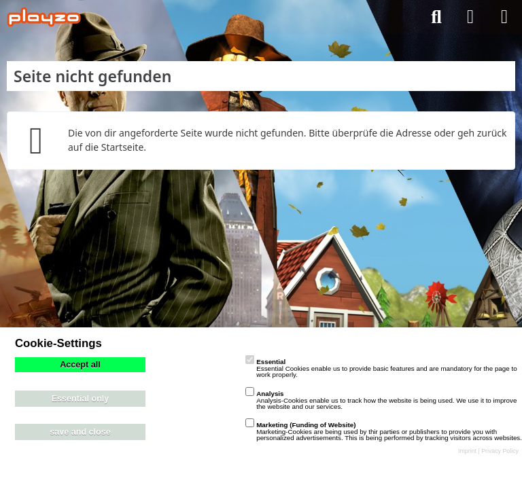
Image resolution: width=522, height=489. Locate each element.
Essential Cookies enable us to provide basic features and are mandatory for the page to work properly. (381, 368)
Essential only (80, 398)
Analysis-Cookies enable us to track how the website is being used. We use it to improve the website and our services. (381, 400)
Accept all (80, 364)
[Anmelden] (470, 17)
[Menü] (504, 17)
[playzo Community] (44, 17)
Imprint (467, 451)
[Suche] (436, 17)
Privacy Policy (500, 451)
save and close (80, 432)
